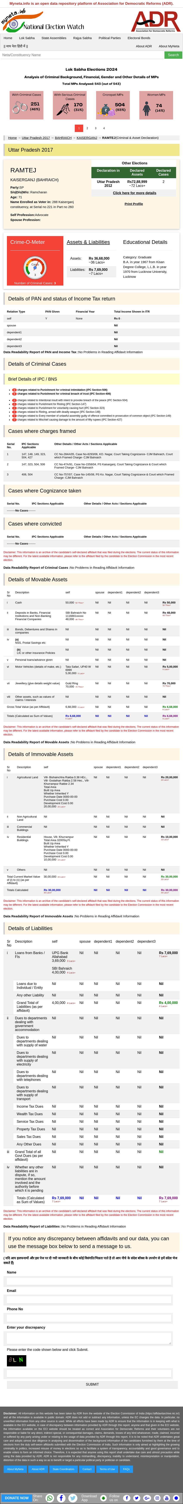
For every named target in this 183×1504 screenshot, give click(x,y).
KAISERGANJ (87, 138)
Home (8, 38)
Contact (87, 1469)
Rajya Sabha (82, 38)
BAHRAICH (63, 138)
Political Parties (110, 38)
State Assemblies (54, 38)
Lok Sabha (27, 38)
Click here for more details (134, 193)
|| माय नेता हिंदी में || (16, 46)
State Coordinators (63, 1469)
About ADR (144, 46)
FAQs (126, 1469)
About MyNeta (169, 46)
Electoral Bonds (139, 38)
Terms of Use (107, 1469)
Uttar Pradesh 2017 (36, 138)
